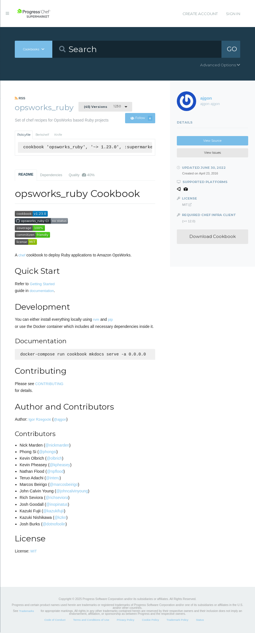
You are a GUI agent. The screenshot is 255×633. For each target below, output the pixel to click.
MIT (33, 552)
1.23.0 (102, 106)
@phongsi (47, 452)
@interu (52, 478)
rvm (96, 319)
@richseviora (56, 498)
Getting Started (42, 284)
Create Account (200, 13)
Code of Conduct (54, 620)
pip (110, 319)
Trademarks (26, 611)
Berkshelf (42, 135)
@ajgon (59, 420)
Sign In (233, 13)
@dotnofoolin (53, 525)
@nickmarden (57, 446)
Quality (82, 175)
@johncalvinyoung (72, 492)
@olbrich (54, 459)
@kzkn (60, 518)
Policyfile (23, 135)
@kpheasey (59, 465)
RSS (20, 98)
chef (21, 255)
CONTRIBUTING (49, 384)
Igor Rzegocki (39, 420)
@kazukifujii (53, 511)
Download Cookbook (212, 236)
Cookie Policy (150, 620)
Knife (58, 135)
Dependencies (51, 175)
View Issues (212, 153)
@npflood (55, 472)
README (26, 174)
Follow (141, 118)
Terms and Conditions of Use (91, 620)
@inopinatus (57, 505)
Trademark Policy (177, 620)
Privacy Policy (125, 620)
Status (200, 620)
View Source (212, 141)
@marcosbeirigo (63, 485)
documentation (42, 291)
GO (232, 49)
